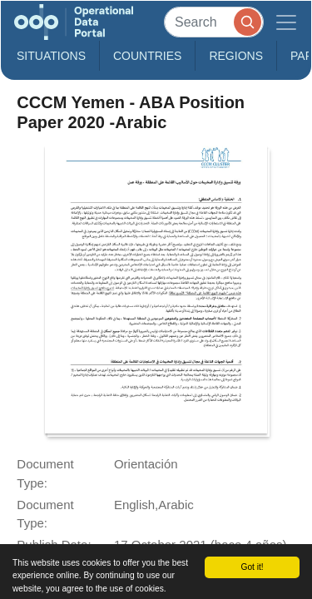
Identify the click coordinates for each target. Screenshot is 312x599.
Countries (147, 55)
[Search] (214, 22)
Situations (51, 55)
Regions (236, 55)
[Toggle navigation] (286, 22)
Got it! (251, 567)
